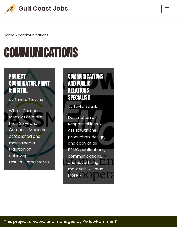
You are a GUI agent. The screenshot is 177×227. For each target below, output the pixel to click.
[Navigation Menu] (167, 9)
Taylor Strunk (85, 106)
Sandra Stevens (28, 99)
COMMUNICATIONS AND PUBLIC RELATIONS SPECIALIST (85, 87)
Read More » (37, 162)
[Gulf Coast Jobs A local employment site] (36, 9)
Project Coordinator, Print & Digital (29, 84)
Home (9, 35)
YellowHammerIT (100, 221)
